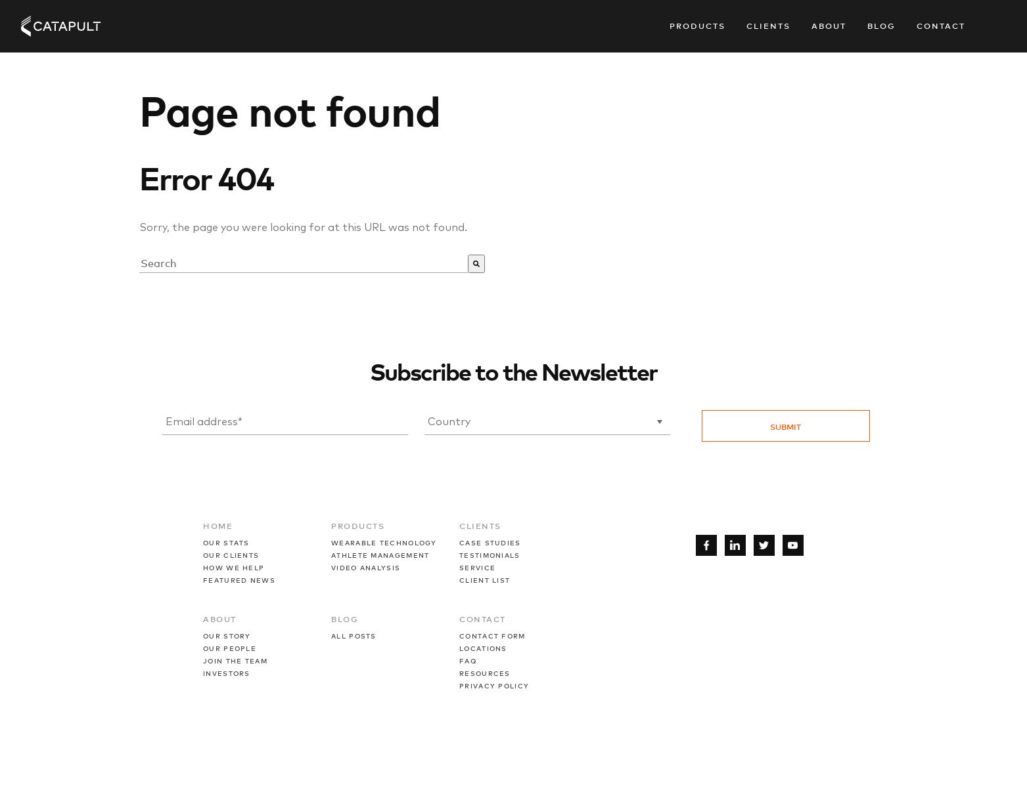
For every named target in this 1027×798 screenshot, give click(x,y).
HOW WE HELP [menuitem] (233, 567)
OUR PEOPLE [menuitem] (229, 648)
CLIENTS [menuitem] (480, 525)
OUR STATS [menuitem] (226, 542)
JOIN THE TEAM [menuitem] (235, 660)
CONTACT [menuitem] (482, 619)
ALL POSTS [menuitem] (354, 635)
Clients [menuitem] (768, 25)
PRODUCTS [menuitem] (357, 525)
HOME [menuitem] (218, 525)
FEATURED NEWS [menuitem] (239, 580)
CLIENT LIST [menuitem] (484, 580)
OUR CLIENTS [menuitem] (231, 555)
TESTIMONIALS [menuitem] (489, 555)
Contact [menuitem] (941, 25)
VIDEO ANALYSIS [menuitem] (365, 567)
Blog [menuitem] (881, 25)
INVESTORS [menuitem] (226, 673)
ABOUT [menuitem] (220, 619)
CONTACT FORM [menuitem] (492, 635)
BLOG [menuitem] (344, 619)
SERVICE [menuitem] (477, 567)
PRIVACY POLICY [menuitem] (494, 685)
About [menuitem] (828, 25)
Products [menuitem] (697, 25)
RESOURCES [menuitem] (485, 673)
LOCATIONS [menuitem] (483, 648)
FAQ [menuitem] (467, 660)
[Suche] (476, 264)
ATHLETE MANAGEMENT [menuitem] (380, 555)
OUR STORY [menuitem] (227, 635)
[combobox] (303, 264)
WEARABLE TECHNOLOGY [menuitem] (384, 542)
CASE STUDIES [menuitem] (490, 542)
